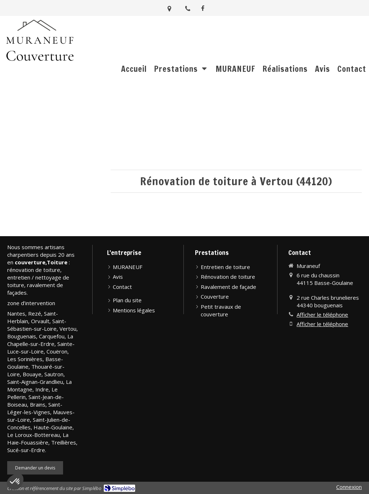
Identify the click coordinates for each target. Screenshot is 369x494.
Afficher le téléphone (322, 314)
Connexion (349, 486)
